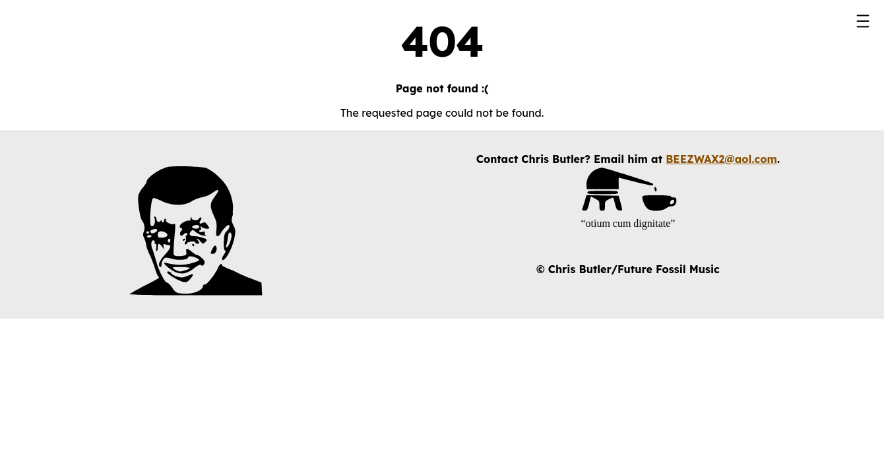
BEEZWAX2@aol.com (721, 159)
